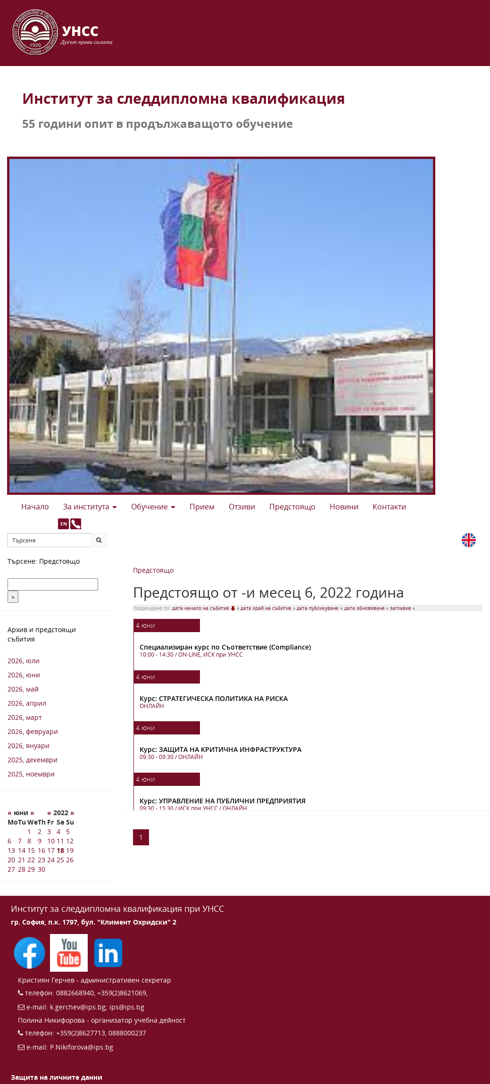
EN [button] (63, 523)
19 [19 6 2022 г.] (70, 850)
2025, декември (33, 759)
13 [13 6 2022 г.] (11, 850)
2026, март (25, 717)
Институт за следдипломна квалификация (183, 98)
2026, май (23, 688)
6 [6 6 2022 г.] (9, 840)
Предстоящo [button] (292, 506)
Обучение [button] (153, 506)
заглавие (401, 608)
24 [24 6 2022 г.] (51, 859)
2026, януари (29, 745)
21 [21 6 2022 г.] (21, 859)
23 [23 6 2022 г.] (41, 859)
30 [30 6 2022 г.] (41, 869)
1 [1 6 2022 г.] (29, 831)
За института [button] (90, 506)
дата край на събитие (267, 608)
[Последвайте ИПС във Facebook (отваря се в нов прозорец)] (30, 952)
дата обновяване (365, 608)
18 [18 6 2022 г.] (60, 850)
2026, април (27, 703)
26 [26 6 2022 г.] (70, 859)
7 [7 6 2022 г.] (20, 840)
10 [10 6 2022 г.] (51, 840)
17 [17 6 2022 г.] (51, 850)
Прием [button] (202, 506)
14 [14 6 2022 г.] (21, 850)
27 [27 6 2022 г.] (11, 869)
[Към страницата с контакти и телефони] (75, 523)
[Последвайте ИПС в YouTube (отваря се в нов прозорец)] (69, 952)
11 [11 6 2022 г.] (60, 840)
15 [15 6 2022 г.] (31, 850)
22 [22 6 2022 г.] (31, 859)
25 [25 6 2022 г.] (60, 859)
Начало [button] (35, 506)
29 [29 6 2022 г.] (31, 869)
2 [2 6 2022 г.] (40, 831)
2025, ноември (31, 773)
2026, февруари (33, 731)
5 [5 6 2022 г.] (68, 831)
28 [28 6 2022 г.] (21, 869)
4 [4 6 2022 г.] (58, 831)
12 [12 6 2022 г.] (70, 840)
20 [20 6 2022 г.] (11, 859)
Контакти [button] (389, 506)
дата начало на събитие (204, 608)
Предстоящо (153, 570)
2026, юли (24, 660)
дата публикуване (318, 608)
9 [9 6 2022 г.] (40, 840)
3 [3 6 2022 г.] (49, 831)
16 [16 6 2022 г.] (41, 850)
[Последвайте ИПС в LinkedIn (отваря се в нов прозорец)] (108, 952)
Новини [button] (344, 506)
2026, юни (24, 674)
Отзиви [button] (242, 506)
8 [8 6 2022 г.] (29, 840)
